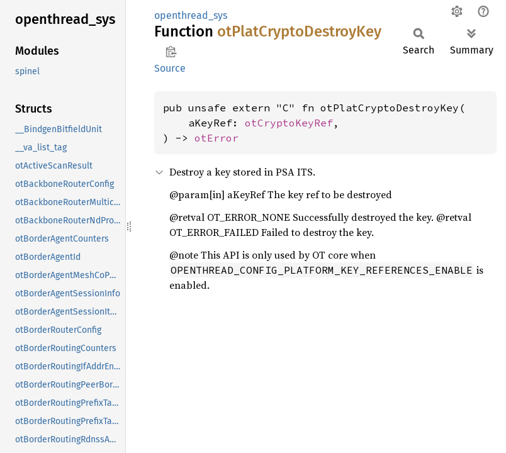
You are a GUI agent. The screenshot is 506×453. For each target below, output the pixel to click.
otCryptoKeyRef (289, 122)
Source (170, 68)
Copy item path (170, 51)
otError (216, 137)
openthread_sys (190, 15)
